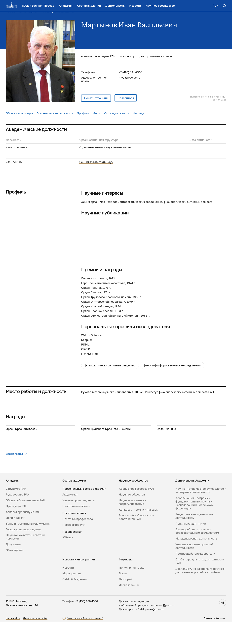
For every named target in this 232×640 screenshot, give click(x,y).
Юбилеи (67, 555)
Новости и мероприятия (78, 578)
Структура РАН (16, 507)
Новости (135, 5)
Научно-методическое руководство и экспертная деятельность (200, 508)
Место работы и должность (111, 113)
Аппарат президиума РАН (23, 530)
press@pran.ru (154, 627)
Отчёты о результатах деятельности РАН (199, 579)
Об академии (15, 568)
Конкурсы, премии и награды (138, 528)
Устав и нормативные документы (28, 541)
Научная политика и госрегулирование (132, 520)
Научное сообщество (160, 5)
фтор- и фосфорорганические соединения (172, 365)
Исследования (129, 603)
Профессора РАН (74, 543)
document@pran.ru (162, 623)
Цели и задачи (15, 536)
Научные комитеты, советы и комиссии (25, 555)
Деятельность (115, 5)
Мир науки (126, 578)
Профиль (83, 113)
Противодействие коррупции (195, 572)
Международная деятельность (196, 557)
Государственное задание (23, 547)
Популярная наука (131, 586)
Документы (13, 562)
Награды (139, 113)
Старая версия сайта (35, 636)
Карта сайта (13, 636)
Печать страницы (96, 98)
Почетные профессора (77, 537)
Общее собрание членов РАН (25, 518)
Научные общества (132, 513)
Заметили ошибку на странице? (85, 636)
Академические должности (55, 113)
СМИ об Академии (74, 597)
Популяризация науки (190, 541)
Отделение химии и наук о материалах (105, 147)
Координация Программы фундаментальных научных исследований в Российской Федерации (194, 522)
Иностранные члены (76, 524)
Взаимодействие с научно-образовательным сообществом (197, 549)
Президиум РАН (16, 524)
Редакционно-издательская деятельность (194, 534)
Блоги (123, 591)
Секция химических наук (96, 162)
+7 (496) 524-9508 (130, 72)
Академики (69, 513)
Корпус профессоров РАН (136, 507)
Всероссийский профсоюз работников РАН (136, 535)
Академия (66, 5)
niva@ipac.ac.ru (129, 77)
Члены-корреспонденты (78, 518)
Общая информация (19, 113)
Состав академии (89, 5)
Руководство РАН (18, 513)
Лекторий (125, 597)
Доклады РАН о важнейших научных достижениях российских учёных (200, 589)
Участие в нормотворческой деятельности (194, 564)
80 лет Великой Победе (38, 5)
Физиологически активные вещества (110, 365)
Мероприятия (71, 591)
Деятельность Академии (192, 499)
